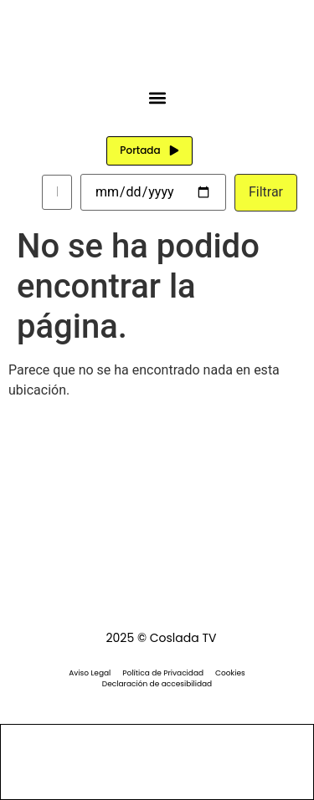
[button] (157, 97)
